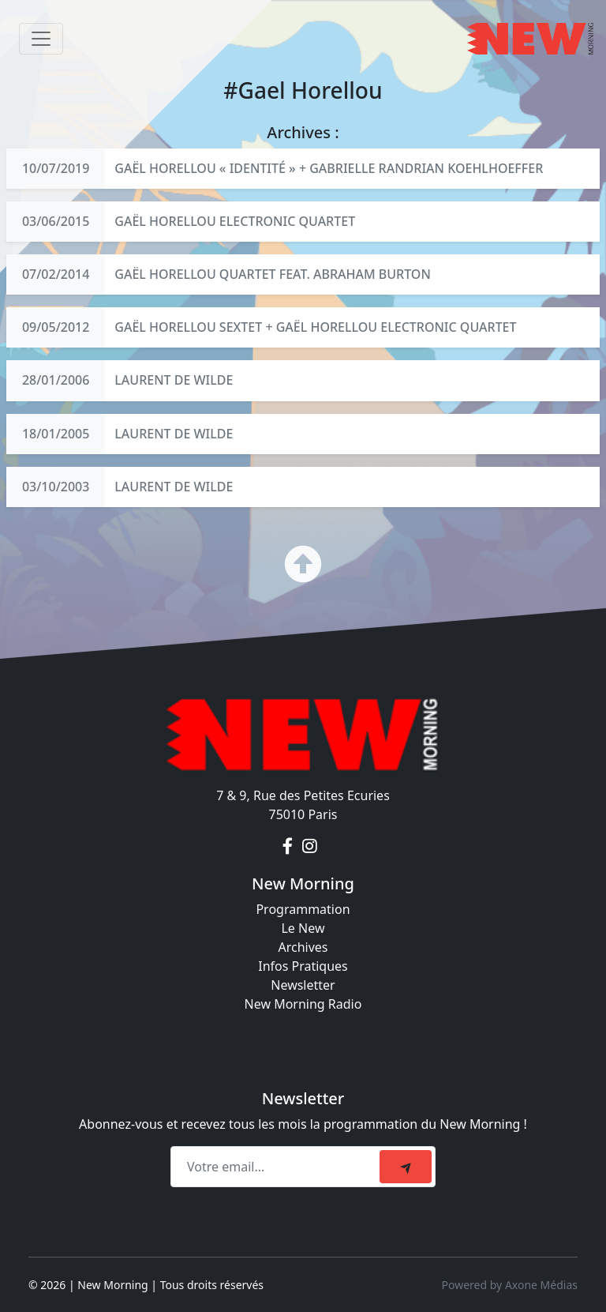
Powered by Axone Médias (510, 1284)
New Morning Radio (303, 1004)
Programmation (303, 909)
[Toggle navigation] (41, 39)
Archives (302, 947)
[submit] (406, 1166)
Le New (302, 928)
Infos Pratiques (303, 966)
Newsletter (303, 985)
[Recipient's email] (277, 1166)
